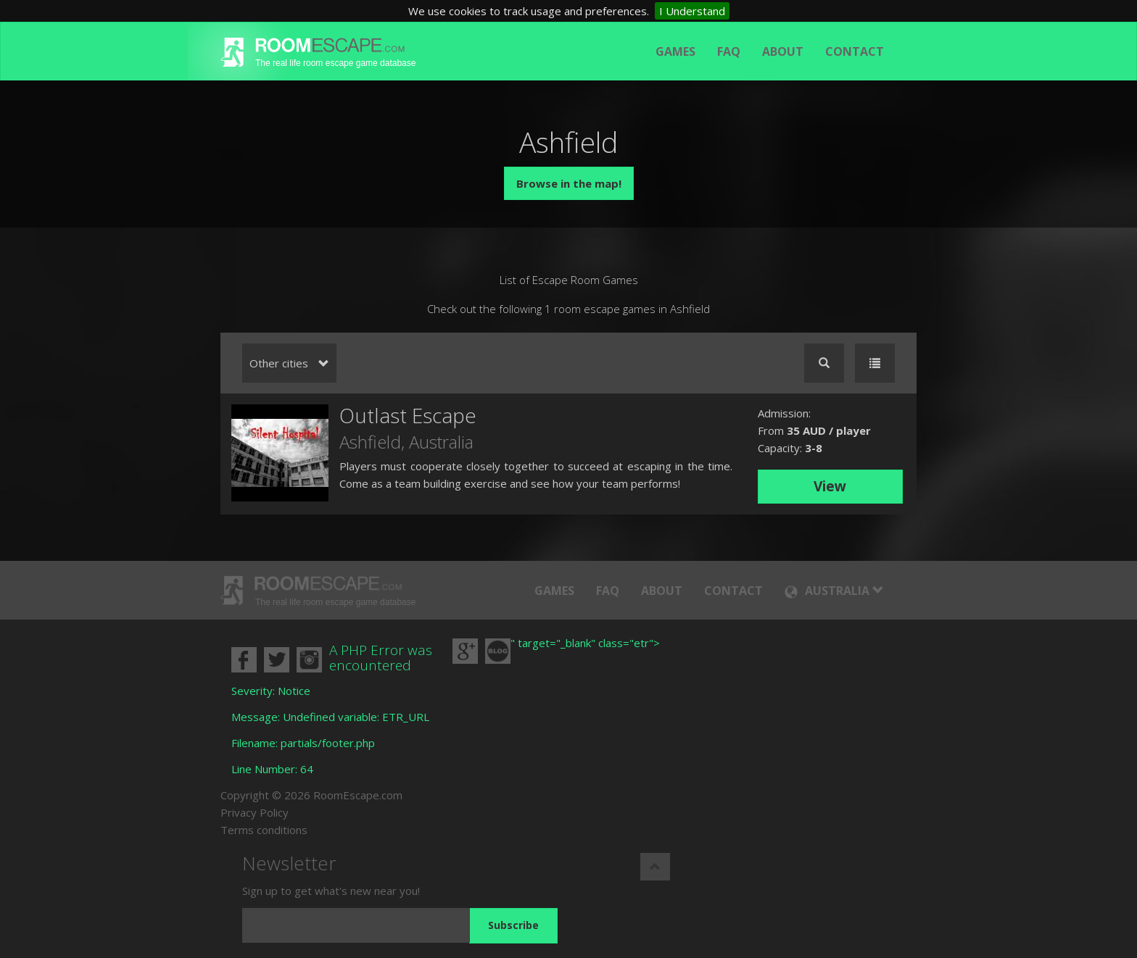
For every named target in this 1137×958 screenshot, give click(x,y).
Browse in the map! (568, 183)
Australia (441, 442)
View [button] (830, 486)
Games (675, 51)
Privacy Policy (254, 812)
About (782, 51)
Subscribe (513, 925)
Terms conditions (263, 829)
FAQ (728, 51)
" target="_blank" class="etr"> (585, 643)
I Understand (692, 11)
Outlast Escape (407, 415)
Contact (854, 51)
